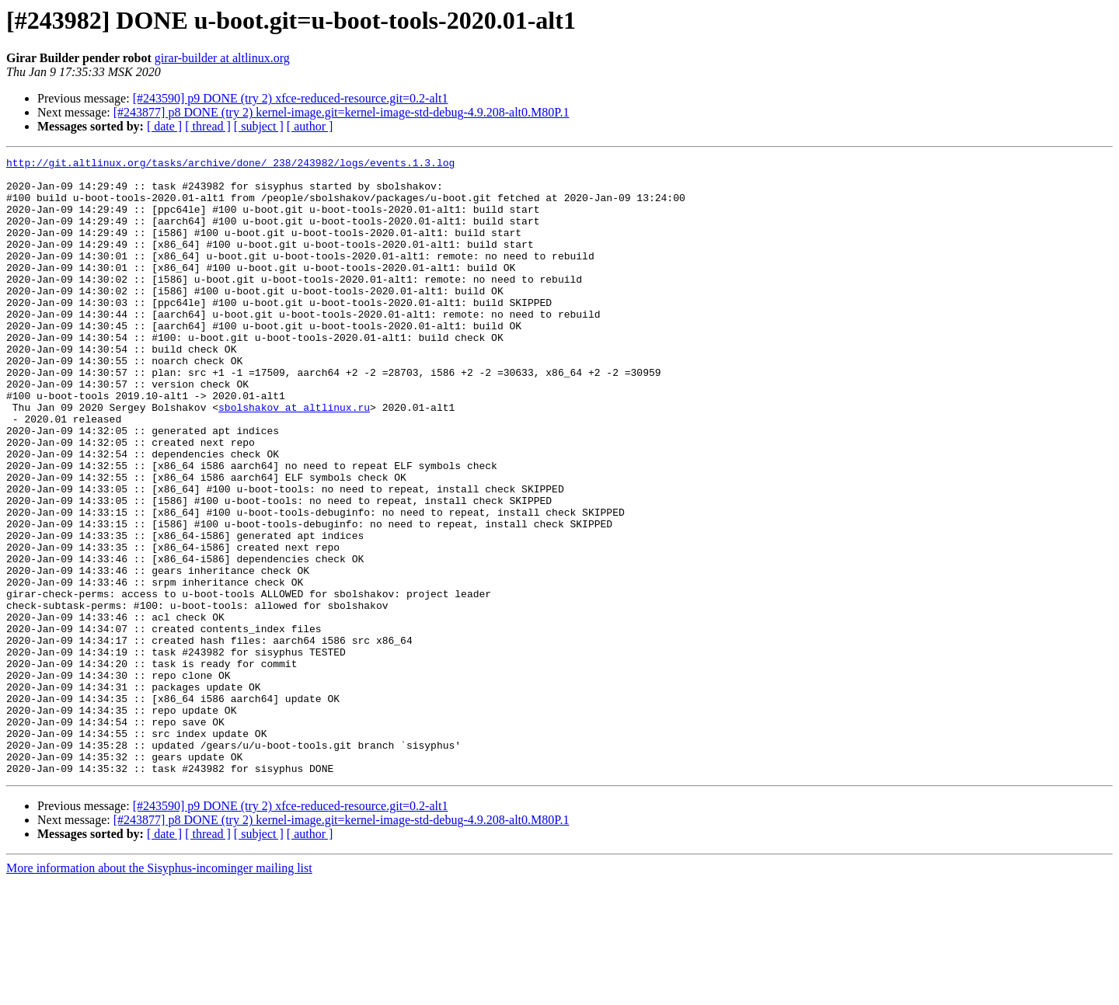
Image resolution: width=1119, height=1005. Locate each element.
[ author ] (310, 126)
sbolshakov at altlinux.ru (294, 458)
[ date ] (164, 126)
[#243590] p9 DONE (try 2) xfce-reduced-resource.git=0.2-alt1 (290, 98)
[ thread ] (208, 126)
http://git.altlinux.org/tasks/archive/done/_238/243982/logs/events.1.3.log (230, 165)
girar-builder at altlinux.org (222, 57)
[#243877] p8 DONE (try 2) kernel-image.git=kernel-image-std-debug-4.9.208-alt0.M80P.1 (341, 112)
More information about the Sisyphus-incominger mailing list (159, 991)
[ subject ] (259, 126)
